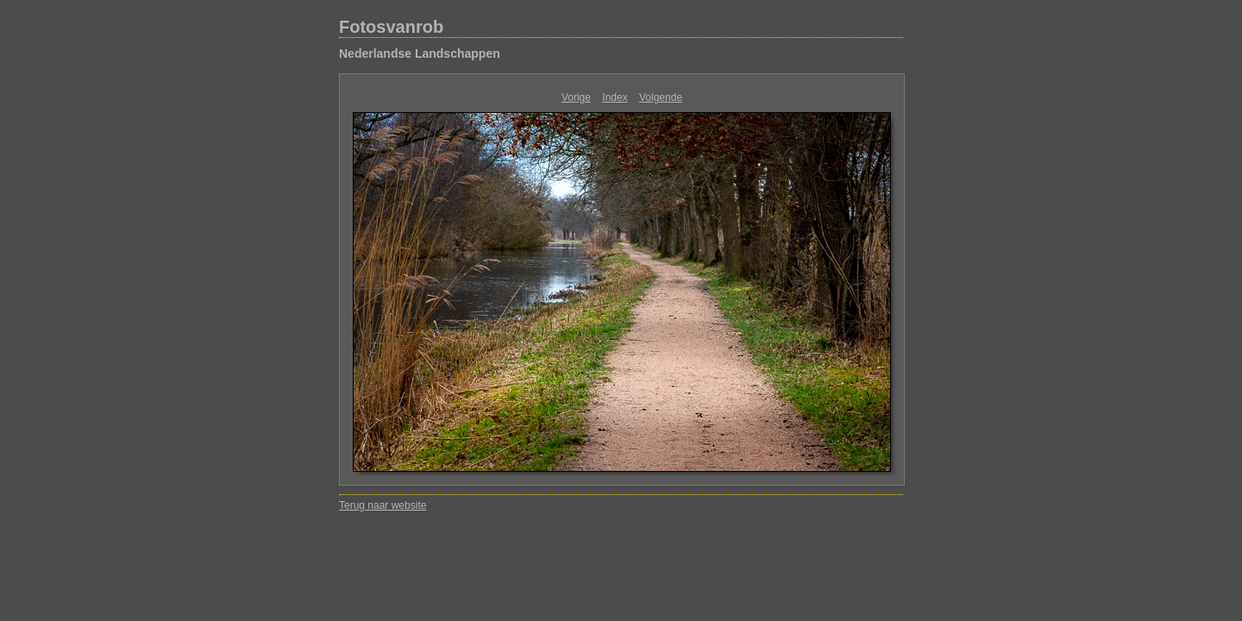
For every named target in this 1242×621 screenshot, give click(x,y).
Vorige (576, 97)
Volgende (660, 97)
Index (614, 97)
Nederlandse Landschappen (419, 53)
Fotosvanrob (391, 26)
